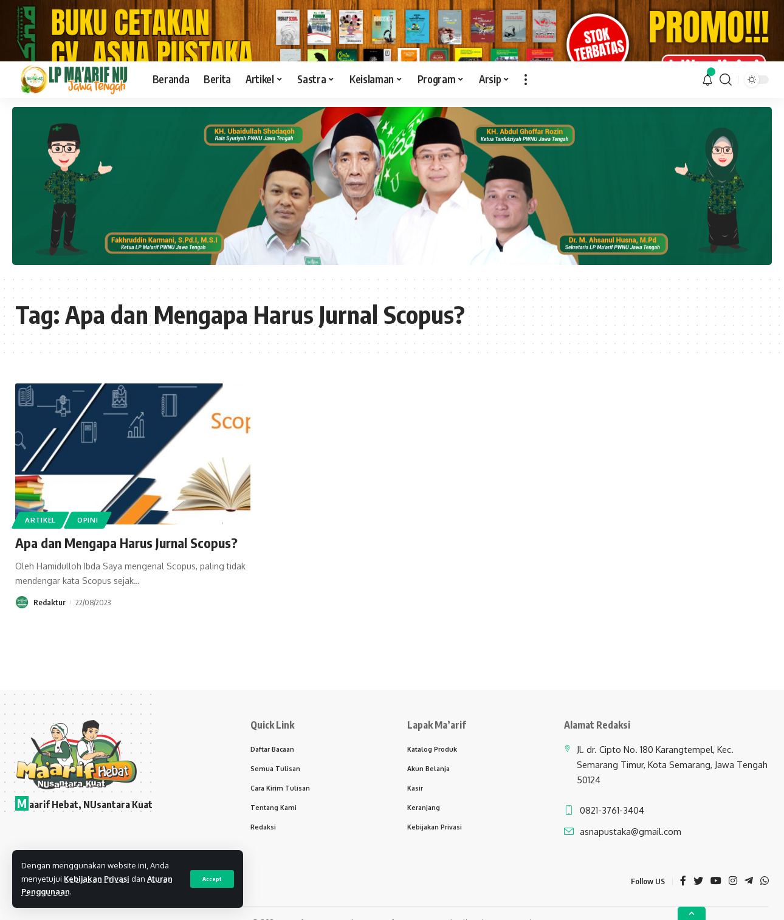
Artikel (40, 552)
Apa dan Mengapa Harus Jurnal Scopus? (126, 575)
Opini (87, 552)
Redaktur (49, 634)
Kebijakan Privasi (96, 879)
